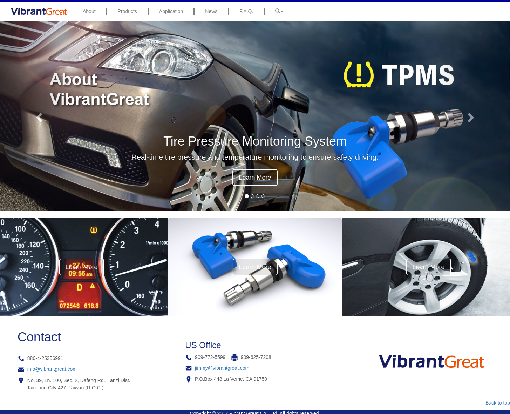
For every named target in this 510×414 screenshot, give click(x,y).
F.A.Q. (246, 11)
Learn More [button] (255, 177)
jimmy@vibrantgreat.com (222, 368)
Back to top (497, 403)
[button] (38, 116)
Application (171, 11)
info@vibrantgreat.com (52, 369)
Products (127, 11)
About (89, 11)
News (211, 11)
